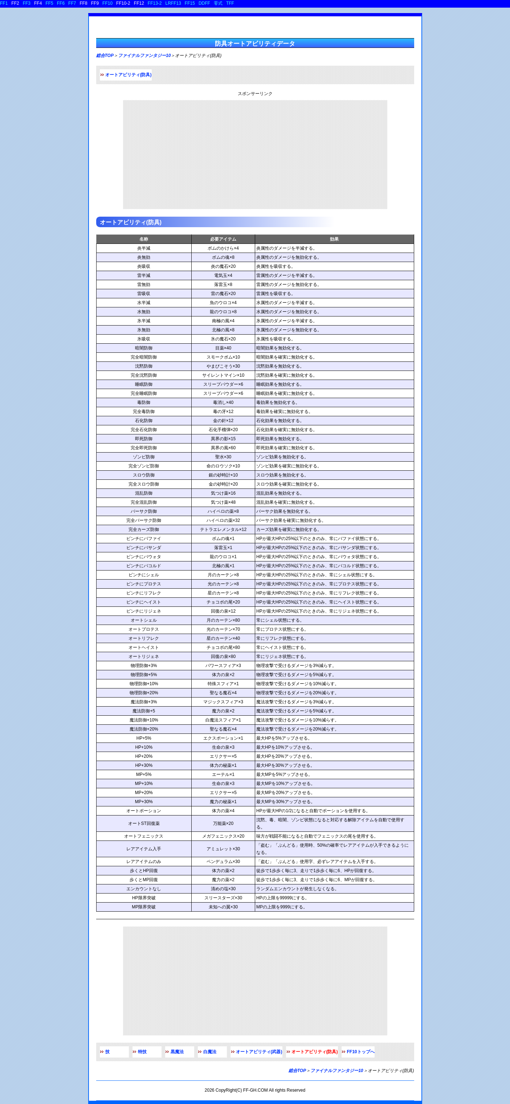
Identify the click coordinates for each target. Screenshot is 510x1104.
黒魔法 (177, 1051)
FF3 (26, 3)
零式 (218, 3)
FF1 (4, 3)
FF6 (61, 3)
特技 (142, 1051)
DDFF (204, 3)
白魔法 (209, 1051)
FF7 (72, 3)
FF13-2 (155, 3)
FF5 (49, 3)
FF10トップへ (361, 1051)
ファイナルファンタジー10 (144, 55)
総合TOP (105, 55)
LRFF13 (173, 3)
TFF (230, 3)
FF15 (190, 3)
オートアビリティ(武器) (259, 1051)
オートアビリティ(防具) (128, 74)
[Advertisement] (255, 154)
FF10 (107, 3)
